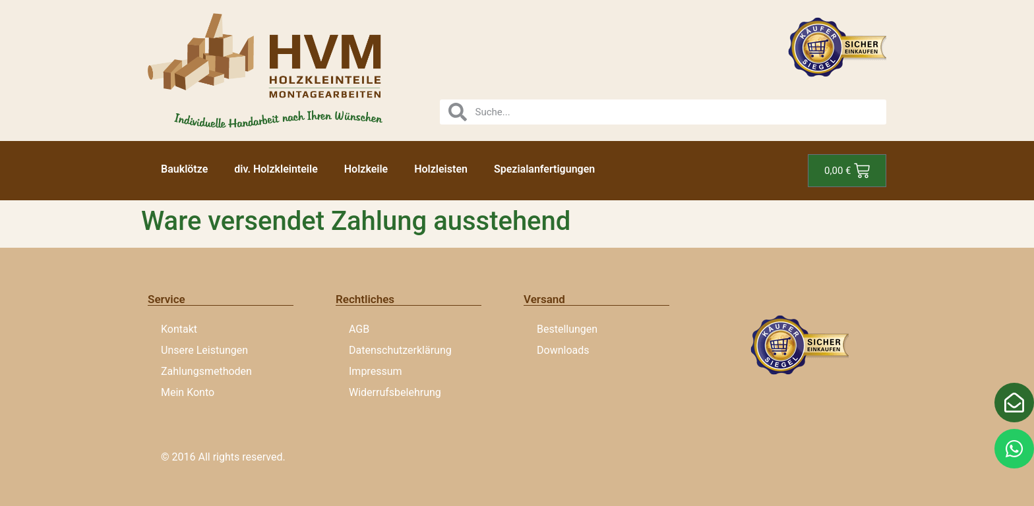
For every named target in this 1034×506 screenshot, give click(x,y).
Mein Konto (187, 392)
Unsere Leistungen (204, 350)
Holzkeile (366, 169)
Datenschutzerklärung (400, 350)
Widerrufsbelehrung (395, 392)
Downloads (563, 350)
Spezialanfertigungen (544, 169)
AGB (359, 329)
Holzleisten (441, 169)
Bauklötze (184, 169)
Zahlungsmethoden (206, 371)
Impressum (375, 371)
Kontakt (179, 329)
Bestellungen (567, 329)
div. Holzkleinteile (275, 169)
